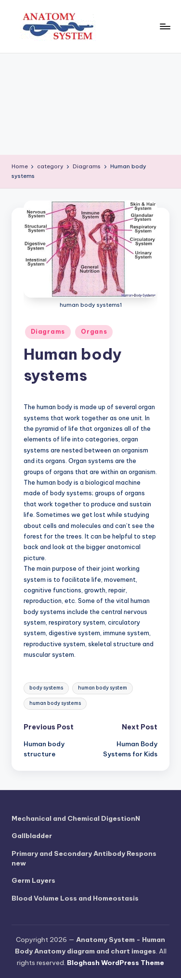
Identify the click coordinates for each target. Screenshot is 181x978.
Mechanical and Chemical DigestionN (76, 818)
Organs (94, 331)
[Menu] (164, 26)
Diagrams (48, 331)
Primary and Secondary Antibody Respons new (84, 858)
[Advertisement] (90, 104)
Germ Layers (33, 880)
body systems (46, 688)
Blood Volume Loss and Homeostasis (75, 898)
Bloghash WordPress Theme (115, 962)
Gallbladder (32, 835)
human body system (102, 688)
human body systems (55, 703)
